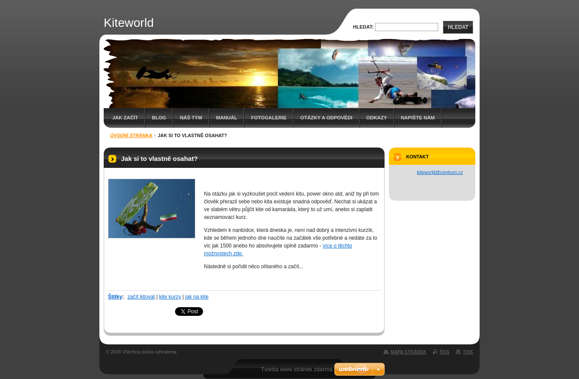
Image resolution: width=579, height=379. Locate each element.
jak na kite (197, 297)
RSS (444, 351)
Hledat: (363, 26)
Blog (159, 117)
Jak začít (125, 117)
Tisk (468, 351)
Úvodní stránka (131, 135)
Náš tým (191, 117)
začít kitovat (141, 297)
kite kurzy (170, 297)
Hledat (458, 27)
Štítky (115, 297)
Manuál (226, 117)
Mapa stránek (408, 351)
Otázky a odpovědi (326, 117)
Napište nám (418, 117)
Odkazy (376, 117)
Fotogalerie (268, 117)
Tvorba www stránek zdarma (296, 369)
